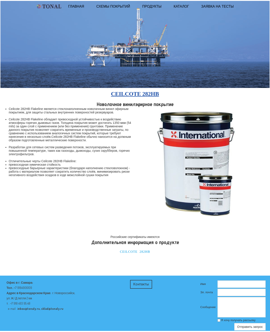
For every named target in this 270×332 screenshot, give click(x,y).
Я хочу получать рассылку (236, 320)
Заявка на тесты (217, 6)
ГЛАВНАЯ (76, 6)
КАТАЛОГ (181, 6)
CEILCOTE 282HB (135, 251)
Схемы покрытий (113, 6)
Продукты (151, 6)
